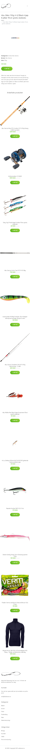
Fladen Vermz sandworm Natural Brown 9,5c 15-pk (15, 603)
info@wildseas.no (6, 696)
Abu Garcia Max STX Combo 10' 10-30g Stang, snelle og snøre (15, 129)
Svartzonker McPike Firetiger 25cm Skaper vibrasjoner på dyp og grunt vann (15, 317)
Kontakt (3, 733)
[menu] (27, 6)
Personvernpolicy (6, 739)
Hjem (2, 20)
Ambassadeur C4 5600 (15, 176)
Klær (2, 717)
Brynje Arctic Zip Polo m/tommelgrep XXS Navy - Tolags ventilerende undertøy (15, 651)
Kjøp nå (6, 68)
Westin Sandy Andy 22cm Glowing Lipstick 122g (15, 555)
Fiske (2, 711)
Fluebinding (4, 714)
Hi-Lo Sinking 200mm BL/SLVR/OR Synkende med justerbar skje (15, 461)
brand (10, 55)
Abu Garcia (15, 55)
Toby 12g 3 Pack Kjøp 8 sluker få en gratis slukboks (15, 223)
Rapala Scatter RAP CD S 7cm (15, 508)
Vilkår (2, 736)
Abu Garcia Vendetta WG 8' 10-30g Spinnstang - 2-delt (15, 365)
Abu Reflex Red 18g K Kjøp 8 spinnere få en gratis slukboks (15, 413)
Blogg (3, 730)
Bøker (3, 705)
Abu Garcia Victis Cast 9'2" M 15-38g (15, 270)
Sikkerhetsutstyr (5, 720)
